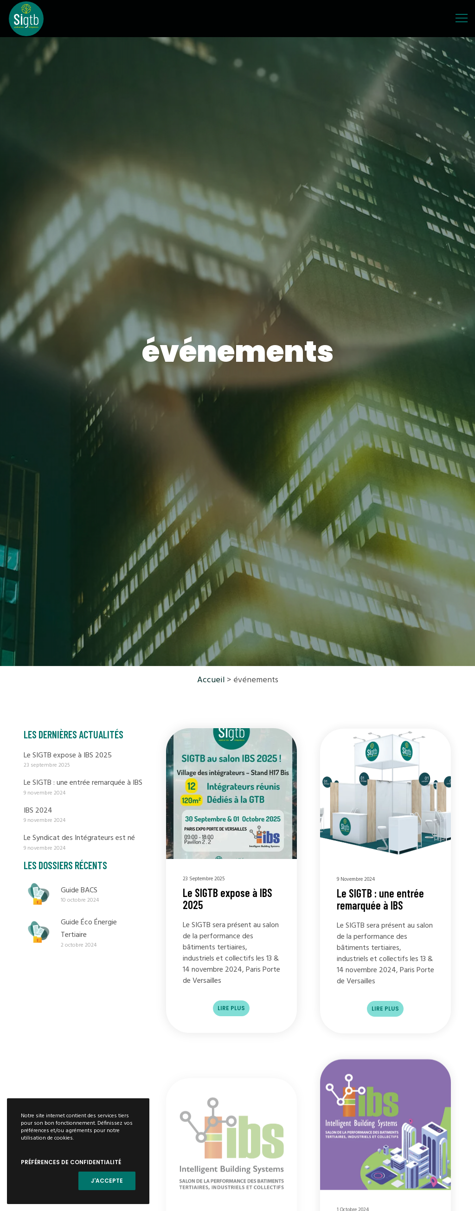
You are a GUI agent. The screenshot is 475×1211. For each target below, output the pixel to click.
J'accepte (107, 1181)
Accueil (211, 680)
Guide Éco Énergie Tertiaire (89, 928)
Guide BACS (79, 890)
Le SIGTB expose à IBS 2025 (68, 756)
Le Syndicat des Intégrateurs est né (79, 838)
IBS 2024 (38, 811)
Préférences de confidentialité (71, 1162)
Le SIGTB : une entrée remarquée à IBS (83, 783)
